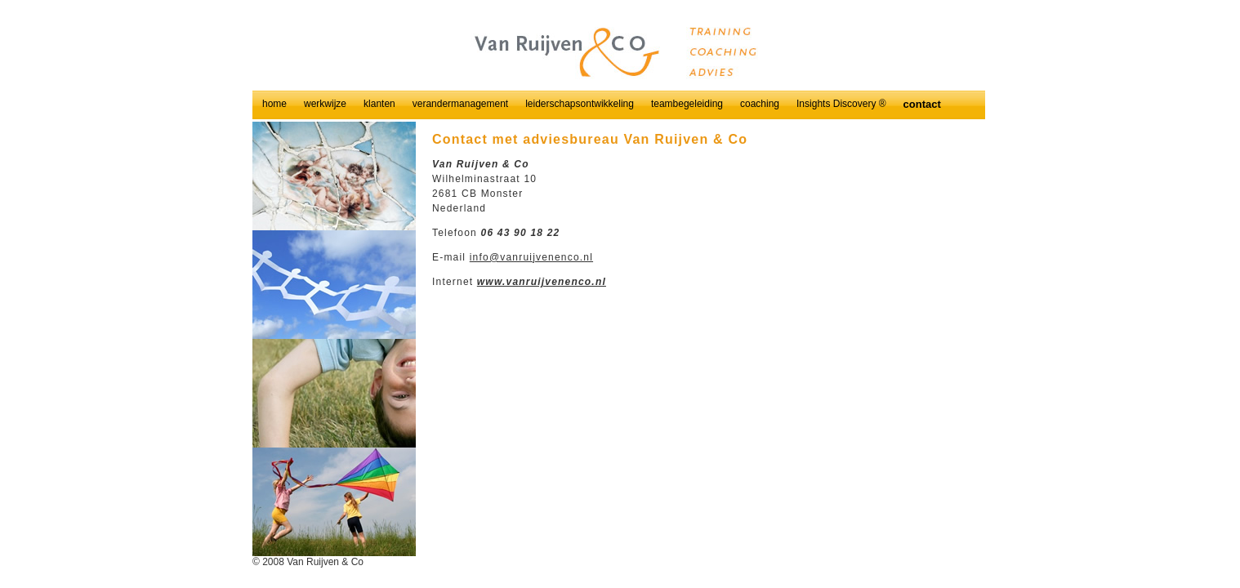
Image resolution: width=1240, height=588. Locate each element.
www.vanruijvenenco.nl (541, 281)
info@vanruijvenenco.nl (531, 257)
